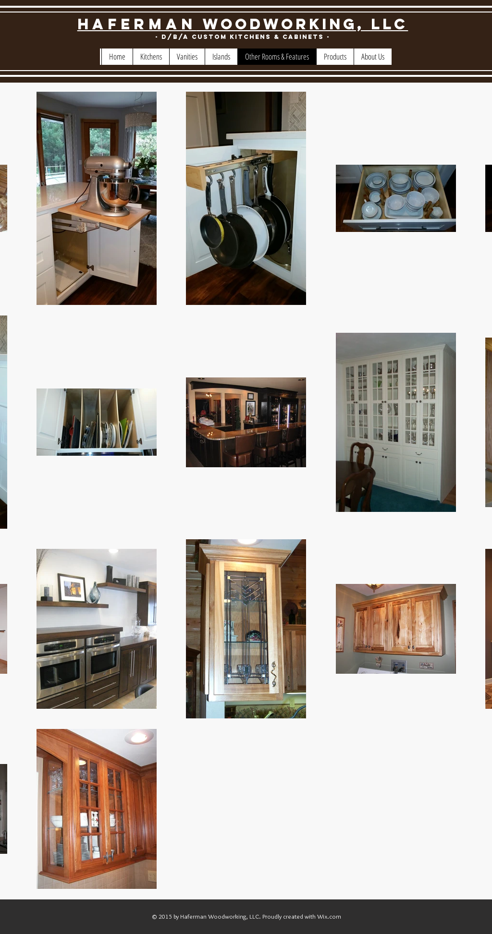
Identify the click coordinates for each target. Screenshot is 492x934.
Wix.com (329, 916)
